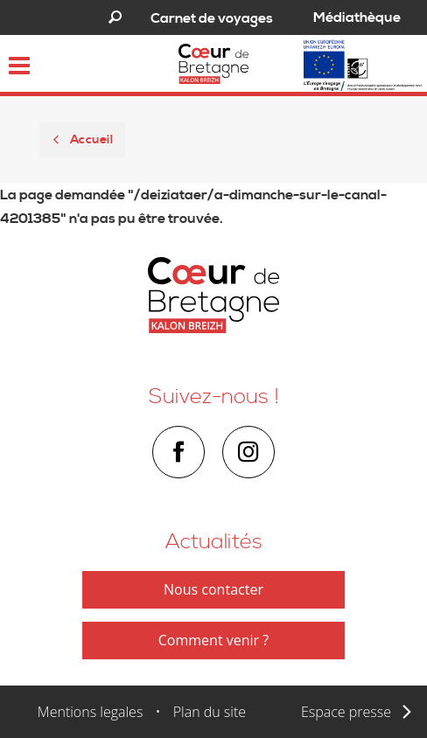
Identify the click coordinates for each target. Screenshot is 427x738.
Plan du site (209, 711)
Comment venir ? (213, 640)
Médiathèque (357, 17)
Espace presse (346, 711)
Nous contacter (213, 589)
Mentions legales (91, 711)
